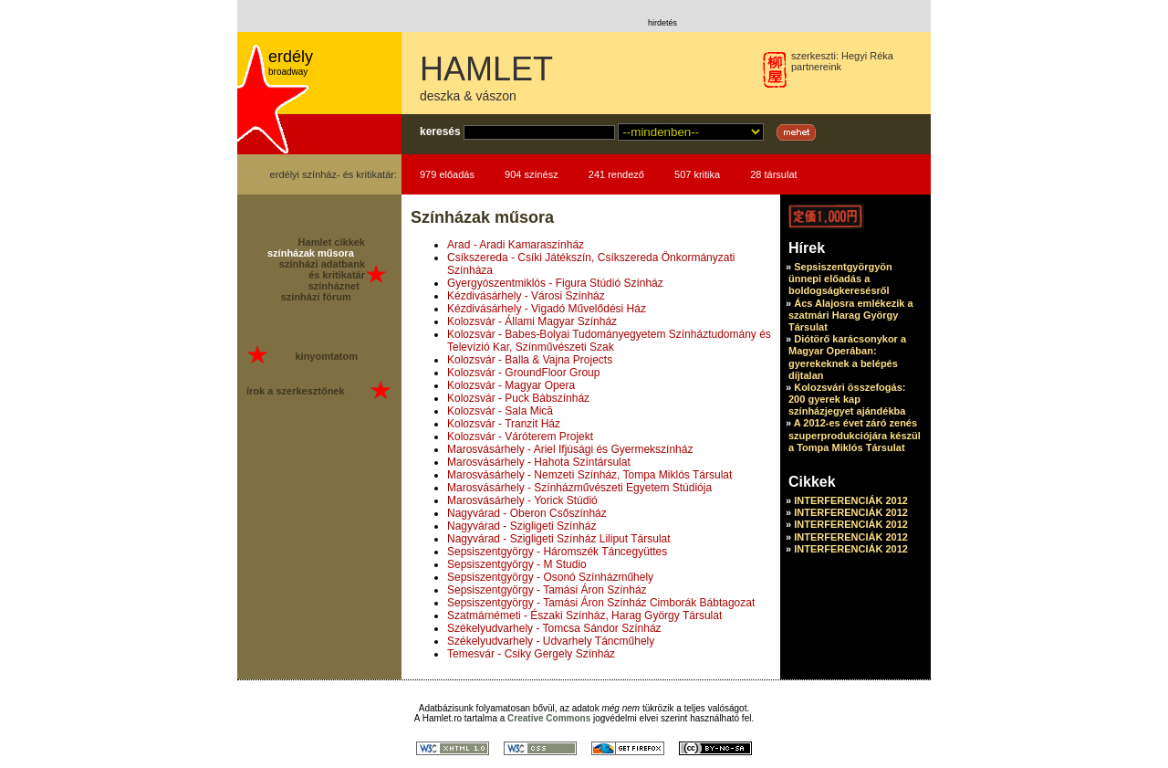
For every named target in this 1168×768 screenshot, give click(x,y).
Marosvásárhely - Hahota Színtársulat (539, 462)
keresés (440, 131)
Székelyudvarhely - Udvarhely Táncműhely (550, 641)
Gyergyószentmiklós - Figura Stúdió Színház (555, 283)
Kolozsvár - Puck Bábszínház (518, 398)
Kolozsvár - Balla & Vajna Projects (529, 359)
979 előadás (447, 174)
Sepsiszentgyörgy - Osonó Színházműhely (550, 577)
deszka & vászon (468, 96)
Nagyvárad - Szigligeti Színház (521, 526)
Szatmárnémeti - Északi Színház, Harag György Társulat (584, 615)
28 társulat (773, 174)
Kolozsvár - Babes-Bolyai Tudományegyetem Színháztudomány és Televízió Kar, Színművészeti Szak (609, 340)
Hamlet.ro (442, 718)
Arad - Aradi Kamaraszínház (515, 244)
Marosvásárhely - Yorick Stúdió (522, 500)
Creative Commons (548, 718)
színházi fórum (316, 296)
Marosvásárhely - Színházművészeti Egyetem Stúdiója (579, 487)
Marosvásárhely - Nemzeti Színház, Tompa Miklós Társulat (589, 474)
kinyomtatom (326, 356)
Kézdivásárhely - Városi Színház (526, 295)
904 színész (531, 174)
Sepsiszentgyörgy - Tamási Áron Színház (547, 590)
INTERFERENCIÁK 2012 (851, 500)
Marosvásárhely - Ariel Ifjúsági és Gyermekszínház (570, 449)
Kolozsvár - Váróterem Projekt (520, 436)
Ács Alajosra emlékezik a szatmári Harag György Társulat (850, 315)
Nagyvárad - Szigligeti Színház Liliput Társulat (559, 538)
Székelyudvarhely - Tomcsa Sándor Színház (554, 628)
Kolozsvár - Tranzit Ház (503, 423)
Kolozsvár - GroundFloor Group (523, 372)
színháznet (334, 285)
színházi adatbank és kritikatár (322, 269)
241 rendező (616, 174)
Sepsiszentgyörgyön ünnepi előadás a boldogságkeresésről (840, 278)
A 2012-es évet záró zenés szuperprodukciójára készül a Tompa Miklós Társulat (854, 434)
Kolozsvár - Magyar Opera (511, 385)
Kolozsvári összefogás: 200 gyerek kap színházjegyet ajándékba (846, 399)
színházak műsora (310, 252)
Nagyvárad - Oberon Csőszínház (527, 513)
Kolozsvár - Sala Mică (500, 411)
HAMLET (486, 69)
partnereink (816, 66)
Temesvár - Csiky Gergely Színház (531, 653)
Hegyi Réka (867, 55)
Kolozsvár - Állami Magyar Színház (532, 321)
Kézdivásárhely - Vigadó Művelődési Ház (546, 308)
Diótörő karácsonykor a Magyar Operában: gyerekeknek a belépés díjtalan (847, 357)
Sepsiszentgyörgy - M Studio (517, 564)
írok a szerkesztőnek (295, 390)
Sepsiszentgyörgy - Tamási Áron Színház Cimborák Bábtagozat (601, 602)
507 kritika (697, 174)
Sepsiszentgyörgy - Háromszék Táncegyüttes (557, 551)
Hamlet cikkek (331, 242)
